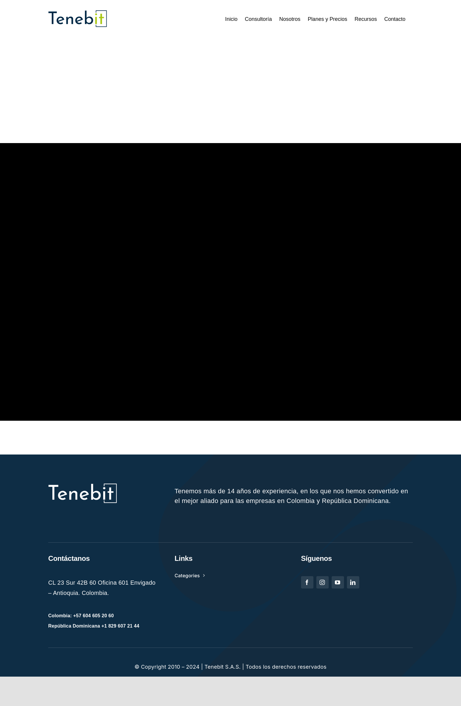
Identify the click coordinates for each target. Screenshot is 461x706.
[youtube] (338, 582)
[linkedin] (353, 582)
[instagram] (322, 582)
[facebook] (307, 582)
